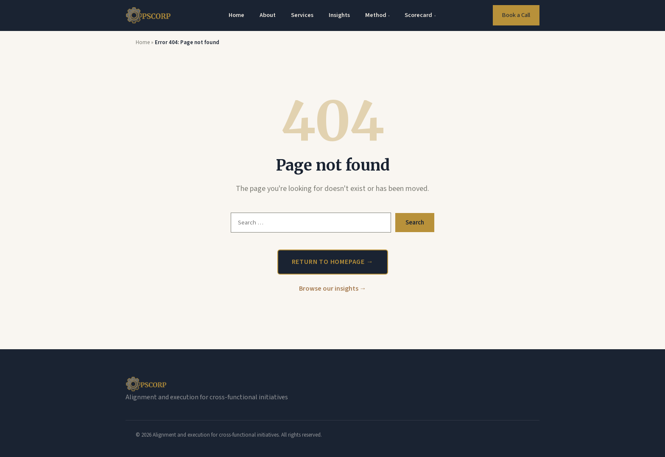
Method (377, 15)
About (268, 15)
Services (302, 15)
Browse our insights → (332, 288)
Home (236, 15)
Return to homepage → (333, 261)
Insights (339, 15)
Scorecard (420, 15)
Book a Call (516, 15)
